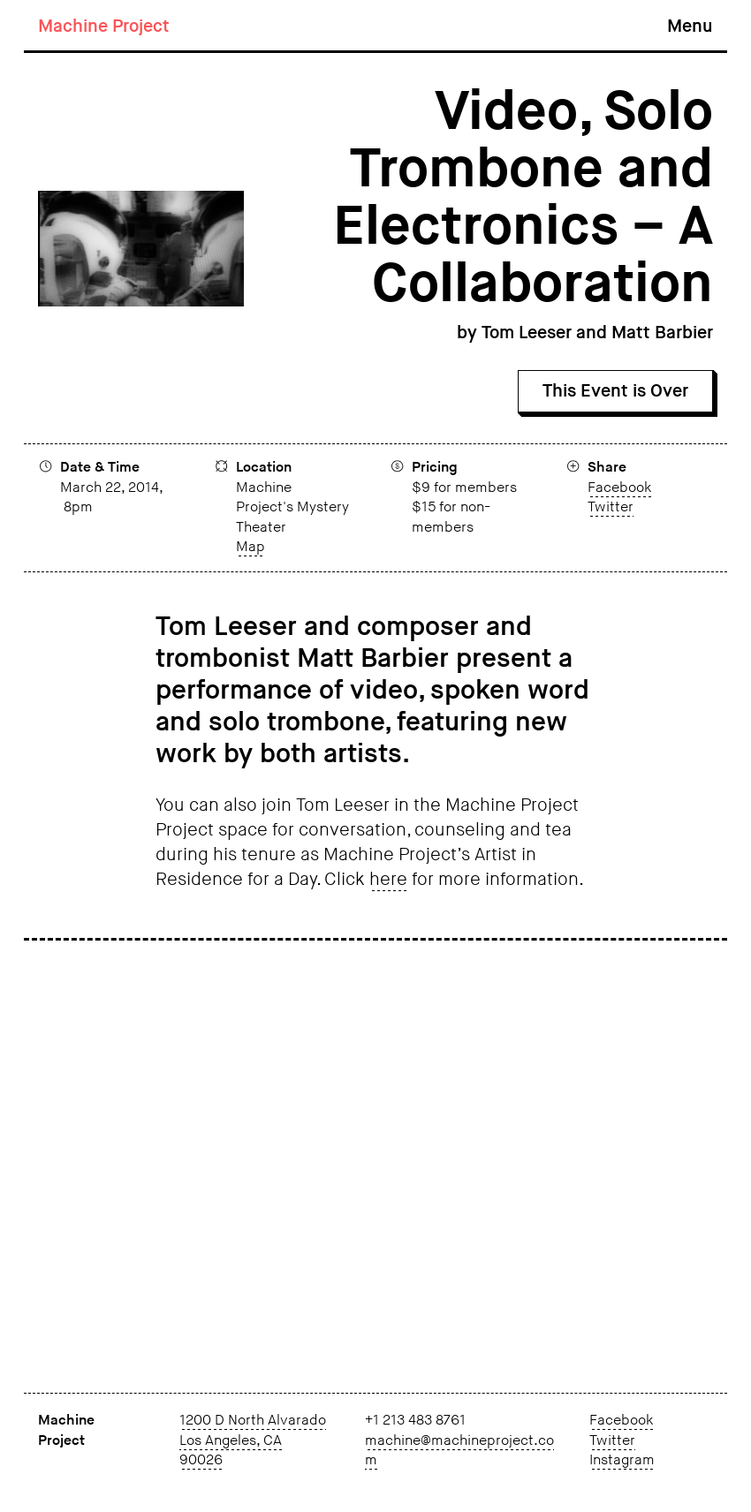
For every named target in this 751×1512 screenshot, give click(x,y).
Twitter (610, 507)
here (388, 879)
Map (250, 547)
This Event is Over (615, 391)
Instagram (622, 1460)
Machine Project (104, 26)
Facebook (619, 488)
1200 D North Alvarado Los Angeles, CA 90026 (252, 1440)
